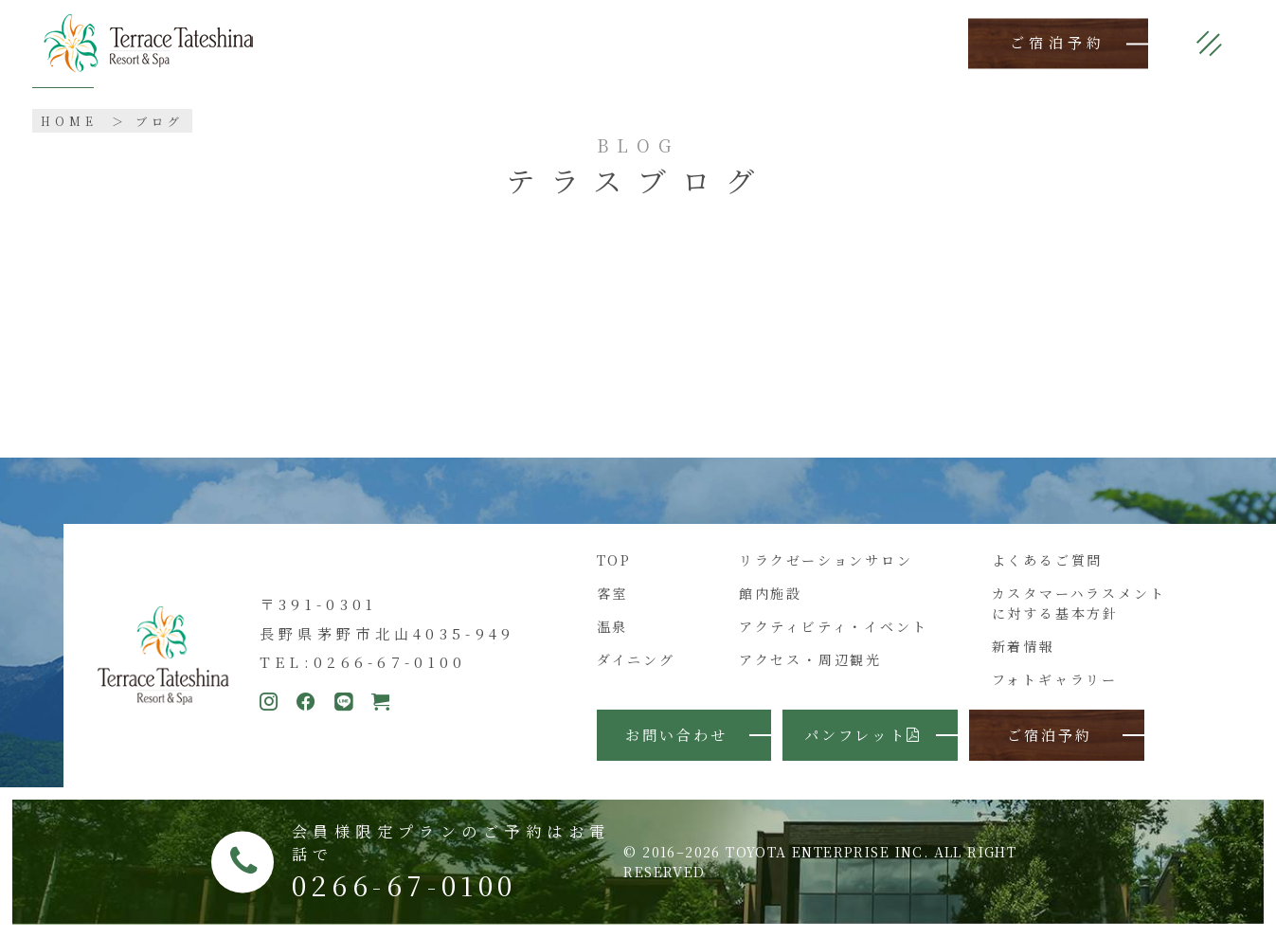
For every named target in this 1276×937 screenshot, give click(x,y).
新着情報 (1023, 646)
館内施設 (770, 593)
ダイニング (636, 659)
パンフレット (862, 735)
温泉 (613, 626)
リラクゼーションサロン (826, 559)
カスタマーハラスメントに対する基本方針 (1079, 603)
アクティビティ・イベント (833, 626)
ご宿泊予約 (1058, 43)
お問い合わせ (676, 735)
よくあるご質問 (1048, 559)
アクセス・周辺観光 (810, 659)
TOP (614, 559)
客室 (613, 593)
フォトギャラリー (1055, 679)
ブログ (159, 121)
